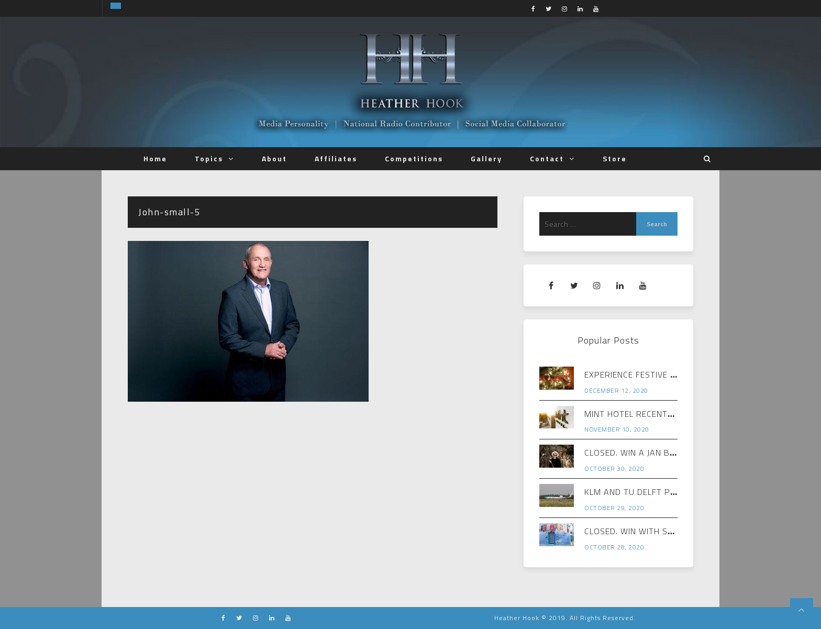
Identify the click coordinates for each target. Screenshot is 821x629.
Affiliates (336, 158)
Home (155, 158)
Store (615, 158)
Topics (209, 158)
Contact (547, 158)
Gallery (486, 158)
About (274, 158)
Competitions (414, 158)
